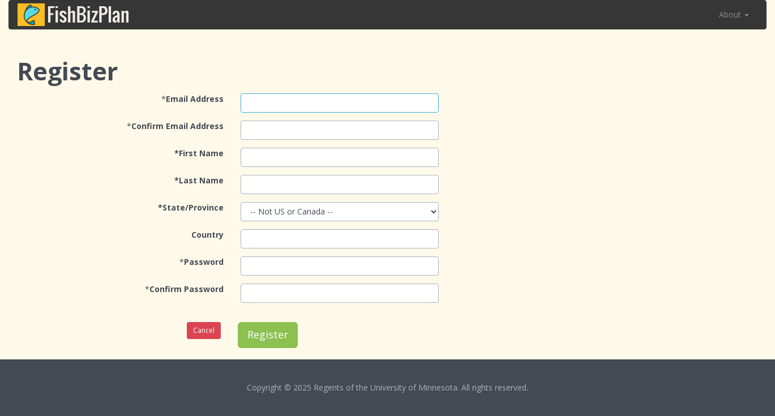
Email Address (195, 98)
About (734, 14)
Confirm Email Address (177, 126)
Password (204, 261)
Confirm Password (186, 289)
